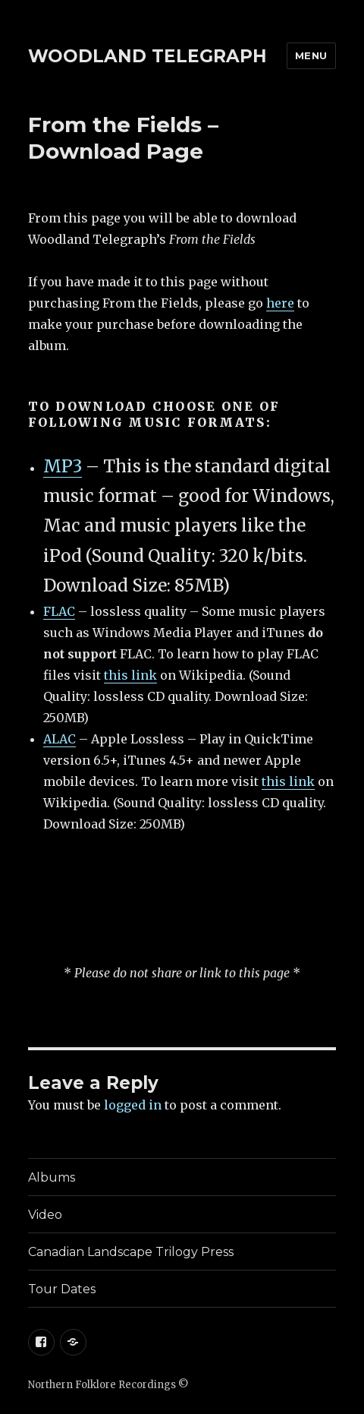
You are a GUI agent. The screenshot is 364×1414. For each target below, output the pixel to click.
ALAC (59, 738)
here (280, 303)
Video (45, 1214)
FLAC (59, 611)
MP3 (62, 466)
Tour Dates (62, 1289)
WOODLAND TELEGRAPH (147, 56)
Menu (311, 55)
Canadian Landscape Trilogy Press (131, 1252)
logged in (133, 1105)
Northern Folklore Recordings (102, 1384)
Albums (51, 1177)
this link (130, 675)
